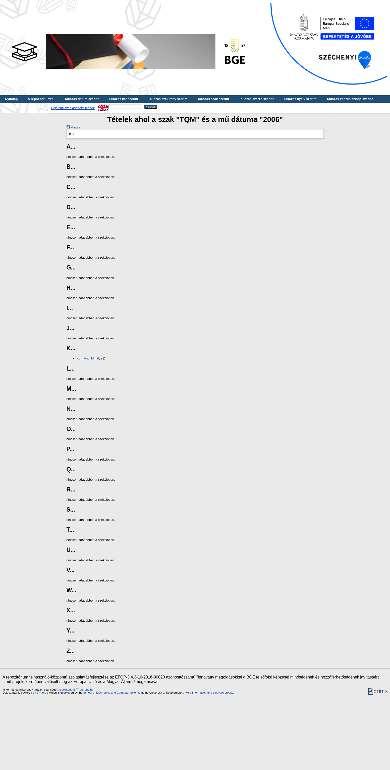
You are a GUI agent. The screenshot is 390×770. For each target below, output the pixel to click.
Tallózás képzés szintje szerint (349, 99)
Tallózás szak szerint (213, 99)
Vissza (73, 127)
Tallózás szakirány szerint (167, 99)
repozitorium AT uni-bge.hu (76, 689)
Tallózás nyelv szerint (300, 99)
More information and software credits (209, 692)
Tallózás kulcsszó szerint (24, 106)
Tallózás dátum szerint (82, 99)
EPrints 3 (42, 692)
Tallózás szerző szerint (256, 99)
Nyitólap (11, 99)
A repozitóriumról (41, 99)
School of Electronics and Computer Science (111, 692)
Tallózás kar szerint (123, 99)
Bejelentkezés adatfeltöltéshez (73, 108)
